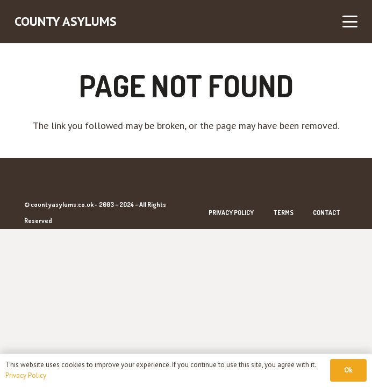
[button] (350, 21)
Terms (283, 213)
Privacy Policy (231, 213)
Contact (326, 213)
